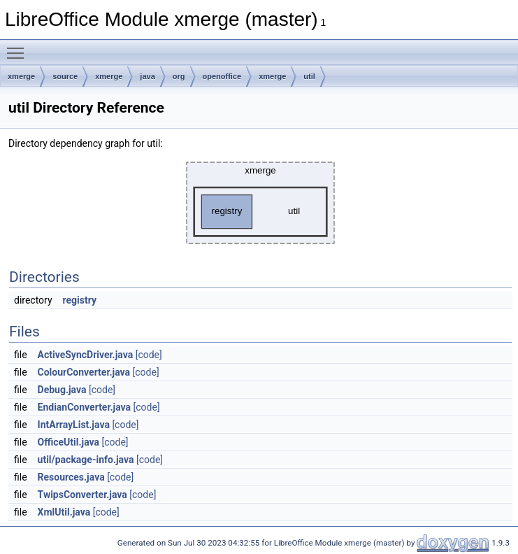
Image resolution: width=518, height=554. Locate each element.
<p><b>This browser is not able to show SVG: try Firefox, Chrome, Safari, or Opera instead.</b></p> (260, 203)
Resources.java (71, 477)
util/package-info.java (86, 459)
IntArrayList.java (74, 424)
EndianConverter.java (84, 407)
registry (80, 300)
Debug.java (62, 389)
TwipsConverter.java (82, 494)
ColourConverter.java (84, 372)
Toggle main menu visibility (19, 47)
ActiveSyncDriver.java (86, 354)
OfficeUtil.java (68, 442)
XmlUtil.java (64, 512)
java (147, 76)
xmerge (21, 76)
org (179, 76)
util (309, 76)
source (65, 76)
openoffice (222, 76)
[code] (149, 354)
